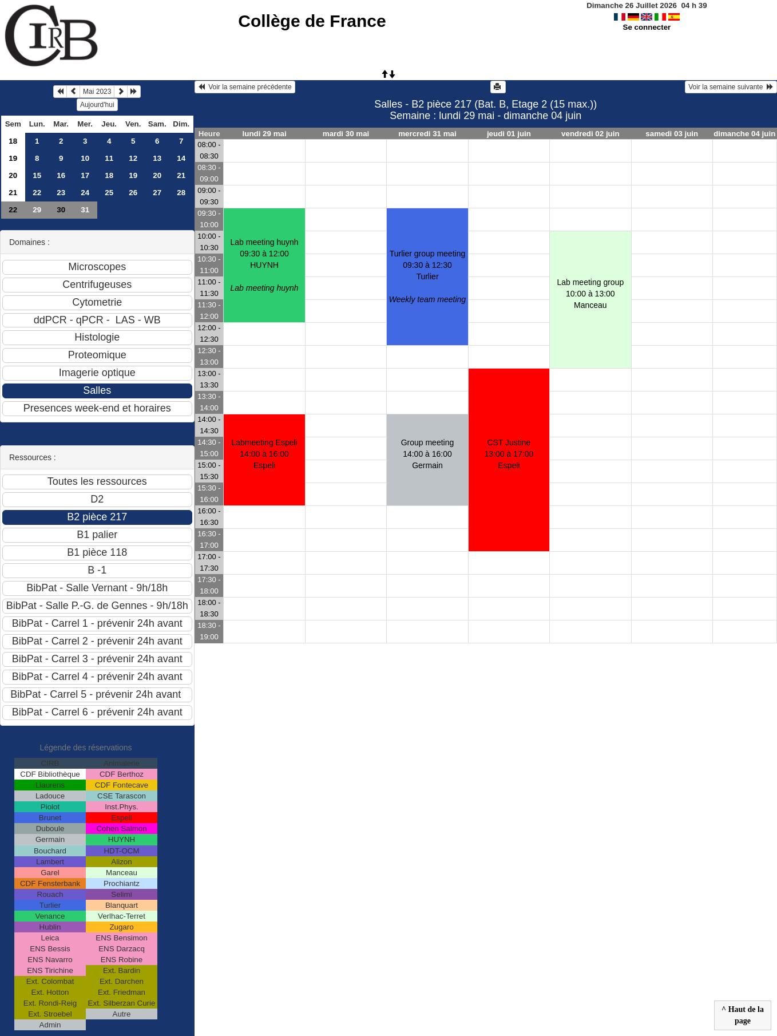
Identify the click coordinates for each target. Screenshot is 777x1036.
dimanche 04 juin (744, 133)
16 (61, 175)
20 (13, 175)
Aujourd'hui (97, 105)
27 (157, 192)
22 (37, 192)
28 (181, 192)
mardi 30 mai (346, 133)
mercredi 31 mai (427, 133)
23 (61, 192)
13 (157, 158)
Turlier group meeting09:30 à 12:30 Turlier (427, 276)
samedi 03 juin (671, 133)
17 (85, 175)
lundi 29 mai (265, 133)
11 (109, 158)
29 (37, 209)
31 (85, 209)
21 (181, 175)
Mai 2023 (97, 92)
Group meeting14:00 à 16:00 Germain (427, 454)
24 (85, 192)
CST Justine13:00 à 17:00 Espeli (509, 454)
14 (181, 158)
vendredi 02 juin (590, 133)
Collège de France (312, 20)
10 (85, 158)
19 (13, 158)
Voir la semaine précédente (245, 87)
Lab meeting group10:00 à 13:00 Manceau (590, 294)
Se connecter (647, 27)
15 (37, 175)
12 (133, 158)
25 (109, 192)
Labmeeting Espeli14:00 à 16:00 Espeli (265, 454)
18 (13, 141)
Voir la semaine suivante (731, 87)
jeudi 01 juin (509, 133)
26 (133, 192)
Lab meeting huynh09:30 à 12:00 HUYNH (265, 265)
